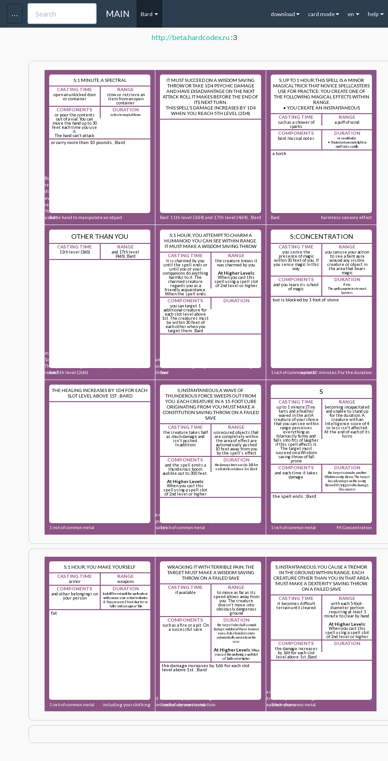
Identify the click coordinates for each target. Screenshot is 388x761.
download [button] (285, 14)
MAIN (118, 13)
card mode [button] (323, 14)
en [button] (353, 14)
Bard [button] (149, 14)
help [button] (376, 14)
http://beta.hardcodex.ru (190, 37)
